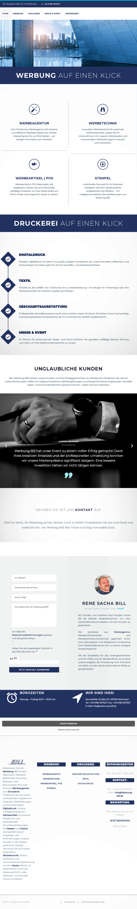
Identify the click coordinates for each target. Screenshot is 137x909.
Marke (15, 865)
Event (56, 451)
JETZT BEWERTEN (120, 820)
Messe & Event (53, 13)
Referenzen (72, 13)
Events (24, 828)
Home (5, 13)
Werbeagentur (122, 632)
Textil (85, 779)
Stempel (51, 788)
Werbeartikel (10, 815)
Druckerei (34, 13)
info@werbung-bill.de (104, 706)
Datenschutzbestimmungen (27, 635)
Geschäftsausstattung (86, 774)
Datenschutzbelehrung (92, 902)
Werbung (18, 13)
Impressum (70, 902)
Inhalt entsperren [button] (68, 723)
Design (120, 608)
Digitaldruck (9, 808)
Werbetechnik (10, 855)
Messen (11, 828)
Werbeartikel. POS (51, 783)
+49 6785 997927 (52, 4)
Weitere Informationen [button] (68, 729)
